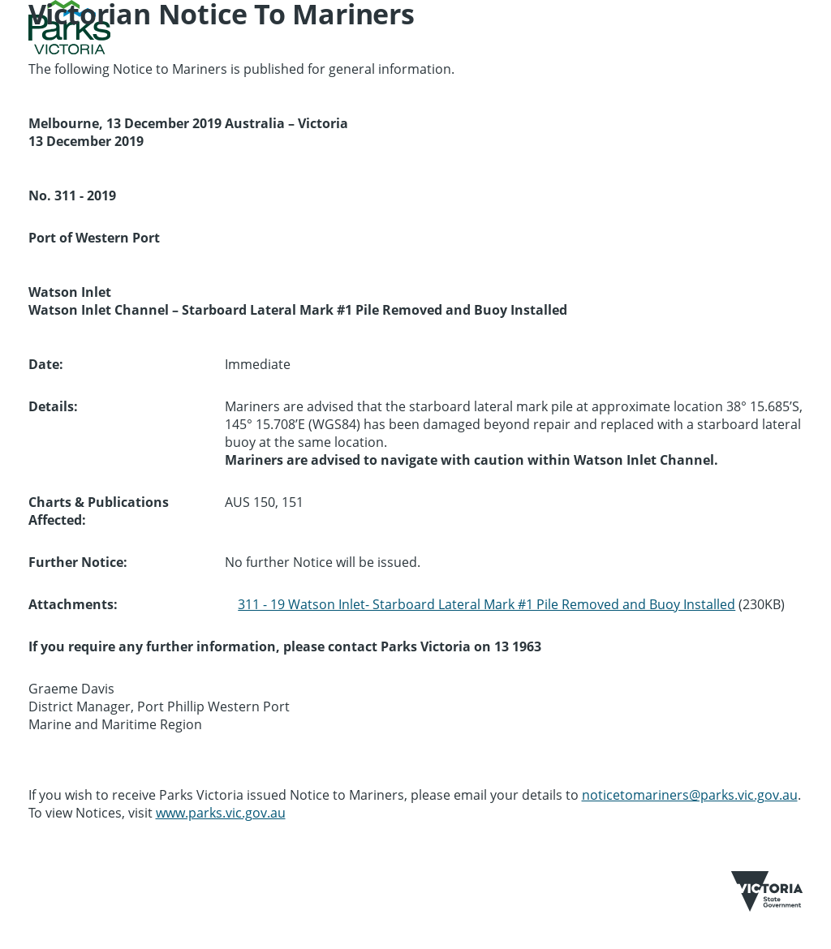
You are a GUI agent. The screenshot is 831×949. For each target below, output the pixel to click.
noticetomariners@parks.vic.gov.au (690, 795)
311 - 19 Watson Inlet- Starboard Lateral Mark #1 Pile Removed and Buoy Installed (486, 604)
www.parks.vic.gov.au (221, 813)
